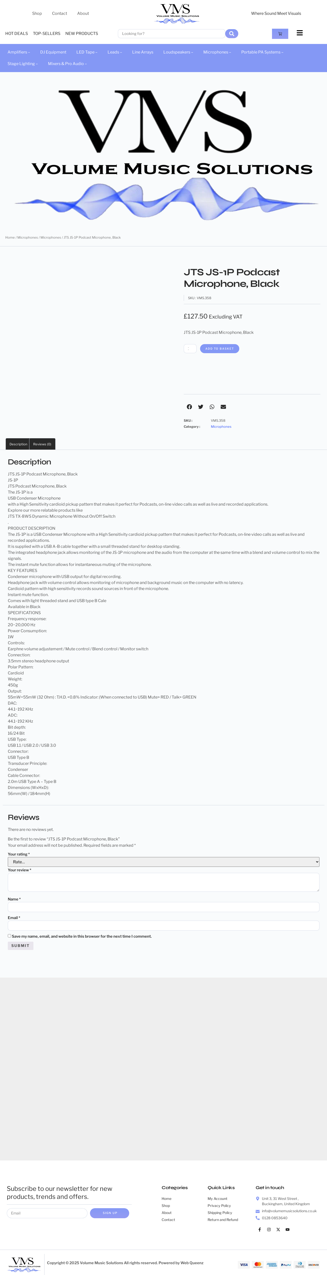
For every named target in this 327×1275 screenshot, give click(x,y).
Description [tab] (18, 444)
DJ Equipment (53, 52)
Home (10, 237)
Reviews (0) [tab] (42, 444)
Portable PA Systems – (262, 52)
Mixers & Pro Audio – (67, 63)
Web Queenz (192, 1265)
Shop (37, 13)
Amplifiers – (19, 52)
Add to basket (223, 349)
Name (14, 899)
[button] (189, 407)
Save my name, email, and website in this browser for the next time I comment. (82, 937)
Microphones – (217, 52)
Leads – (115, 52)
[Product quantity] (191, 348)
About (83, 13)
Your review (19, 870)
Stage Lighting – (23, 63)
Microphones (27, 237)
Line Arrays (142, 52)
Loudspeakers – (178, 52)
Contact (59, 13)
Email (14, 918)
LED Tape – (87, 52)
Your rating (19, 854)
